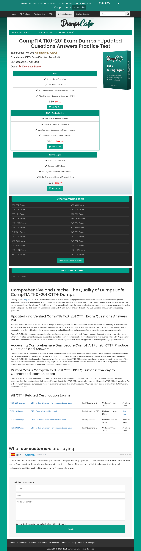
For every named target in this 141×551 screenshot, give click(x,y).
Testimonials (39, 14)
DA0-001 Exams (77, 245)
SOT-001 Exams (18, 209)
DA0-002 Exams (77, 214)
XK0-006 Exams (18, 218)
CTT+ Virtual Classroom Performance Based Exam (51, 403)
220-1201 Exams (77, 218)
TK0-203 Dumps (17, 428)
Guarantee (42, 542)
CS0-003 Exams (18, 245)
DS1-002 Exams (18, 205)
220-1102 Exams (77, 250)
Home (13, 14)
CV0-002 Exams (77, 241)
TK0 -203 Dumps (17, 403)
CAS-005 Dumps (19, 277)
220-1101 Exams (19, 250)
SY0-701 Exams (18, 241)
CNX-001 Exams (18, 232)
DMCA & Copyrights (86, 542)
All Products (25, 14)
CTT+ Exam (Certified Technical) (44, 411)
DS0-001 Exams (18, 236)
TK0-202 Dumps (17, 419)
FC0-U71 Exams (18, 214)
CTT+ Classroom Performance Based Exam (48, 419)
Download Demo (30, 66)
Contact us (65, 542)
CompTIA (23, 32)
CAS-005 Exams (18, 227)
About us (32, 542)
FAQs (51, 14)
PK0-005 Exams (18, 254)
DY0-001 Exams (77, 232)
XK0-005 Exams (77, 254)
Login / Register (82, 14)
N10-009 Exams (77, 236)
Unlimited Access (65, 14)
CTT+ (32, 32)
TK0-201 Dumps (17, 411)
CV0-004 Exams (77, 223)
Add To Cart (55, 107)
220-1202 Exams (19, 223)
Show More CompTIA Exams (70, 260)
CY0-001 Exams (77, 209)
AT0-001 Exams (77, 205)
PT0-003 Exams (77, 227)
